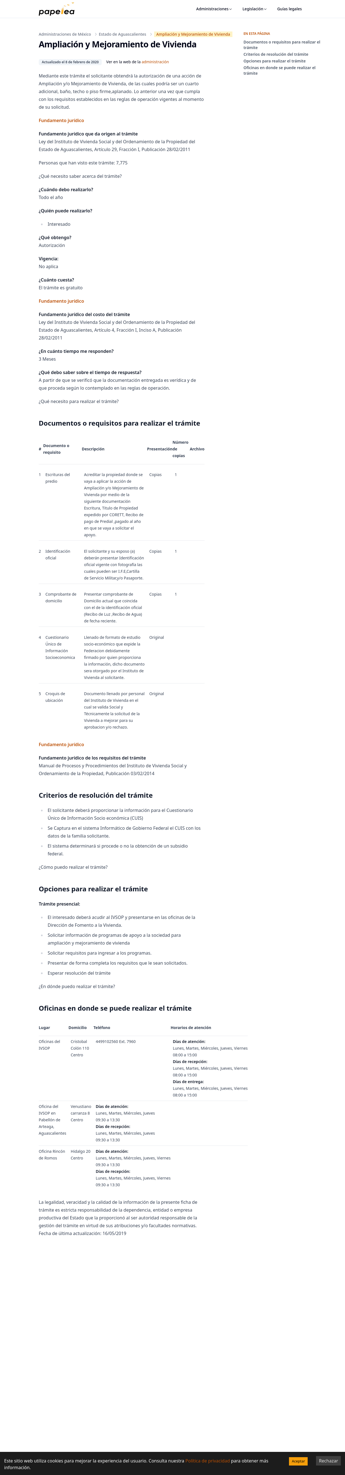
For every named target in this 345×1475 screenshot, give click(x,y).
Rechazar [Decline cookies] (328, 1461)
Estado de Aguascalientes (122, 34)
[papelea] (59, 9)
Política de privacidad (207, 1461)
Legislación (254, 8)
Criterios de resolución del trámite (276, 54)
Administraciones (214, 8)
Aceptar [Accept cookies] (298, 1461)
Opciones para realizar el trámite (275, 61)
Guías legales (289, 8)
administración (155, 61)
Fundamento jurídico (61, 120)
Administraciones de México (65, 34)
